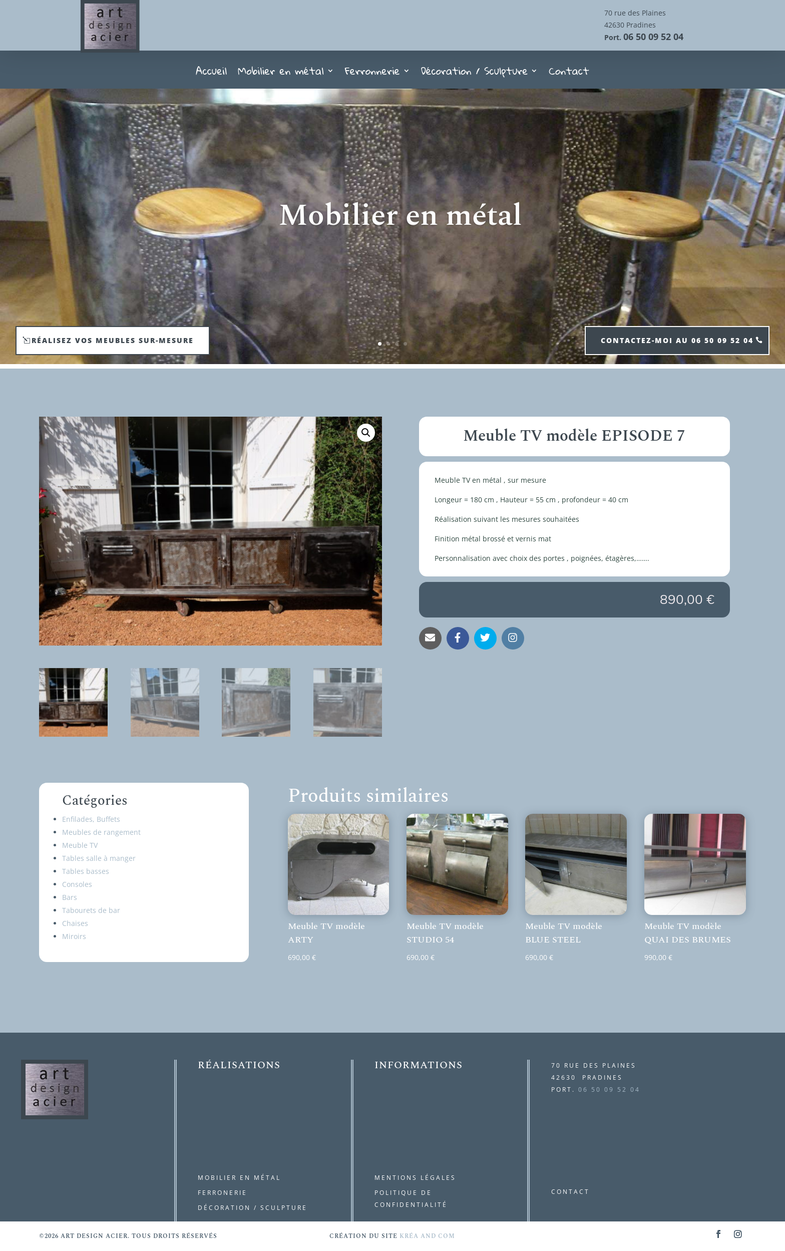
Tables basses (85, 871)
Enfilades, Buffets (91, 819)
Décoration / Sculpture (474, 74)
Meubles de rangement (101, 832)
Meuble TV (80, 845)
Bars (69, 897)
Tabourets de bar (91, 910)
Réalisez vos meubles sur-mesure (113, 340)
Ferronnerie (372, 74)
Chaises (75, 923)
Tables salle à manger (99, 858)
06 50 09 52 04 (653, 37)
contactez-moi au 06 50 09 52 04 (677, 340)
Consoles (77, 884)
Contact (569, 74)
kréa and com (427, 1236)
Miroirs (74, 936)
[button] (366, 433)
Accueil (211, 74)
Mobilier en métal (281, 74)
